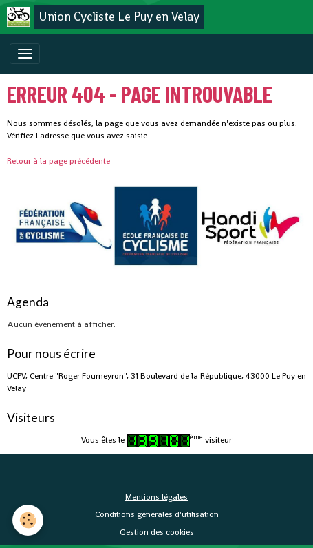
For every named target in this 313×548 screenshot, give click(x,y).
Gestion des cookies (157, 532)
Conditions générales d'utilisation (157, 514)
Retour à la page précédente (58, 161)
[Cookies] (27, 520)
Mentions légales (156, 497)
